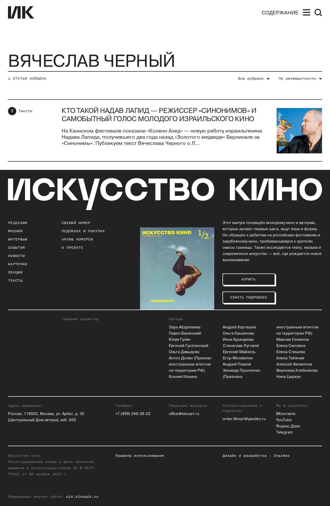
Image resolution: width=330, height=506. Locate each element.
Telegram (284, 432)
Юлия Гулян (180, 339)
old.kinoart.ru (82, 497)
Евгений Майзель (239, 352)
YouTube (284, 420)
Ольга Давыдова (184, 352)
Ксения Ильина (183, 376)
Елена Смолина (290, 346)
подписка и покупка (83, 231)
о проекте (72, 248)
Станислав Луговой (241, 346)
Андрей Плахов (237, 364)
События (16, 248)
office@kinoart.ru (184, 414)
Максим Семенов (292, 339)
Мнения (15, 231)
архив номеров (77, 239)
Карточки (17, 264)
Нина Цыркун (288, 376)
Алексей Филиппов (294, 364)
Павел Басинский (185, 333)
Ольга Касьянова (238, 333)
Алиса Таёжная (290, 358)
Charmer (282, 456)
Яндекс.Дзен (288, 426)
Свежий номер (76, 223)
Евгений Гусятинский (188, 346)
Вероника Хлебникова (297, 370)
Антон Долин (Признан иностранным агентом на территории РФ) (190, 364)
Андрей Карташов (239, 327)
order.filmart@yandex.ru (244, 419)
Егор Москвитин (238, 358)
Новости (16, 256)
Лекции (15, 272)
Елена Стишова (290, 352)
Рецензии (17, 223)
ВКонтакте (285, 414)
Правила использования (139, 456)
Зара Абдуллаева (184, 327)
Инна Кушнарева (238, 339)
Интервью (17, 239)
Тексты (25, 111)
